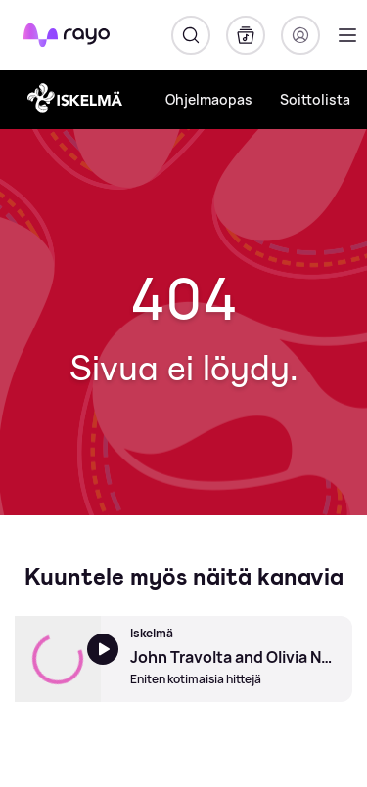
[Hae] (190, 35)
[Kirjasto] (245, 35)
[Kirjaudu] (300, 35)
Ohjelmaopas (208, 99)
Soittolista (315, 99)
